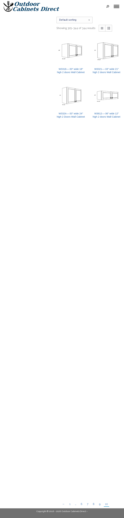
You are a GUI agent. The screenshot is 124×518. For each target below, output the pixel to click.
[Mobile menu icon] (116, 6)
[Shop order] (75, 20)
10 (106, 504)
